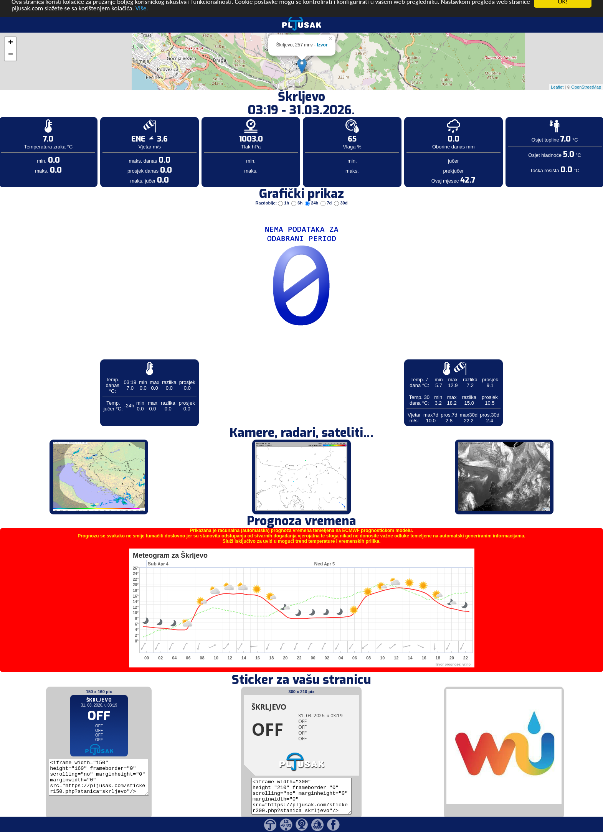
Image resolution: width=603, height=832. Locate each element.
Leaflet (557, 74)
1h (284, 191)
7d (326, 191)
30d (340, 191)
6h (297, 191)
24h (312, 191)
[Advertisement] (58, 126)
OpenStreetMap (586, 74)
